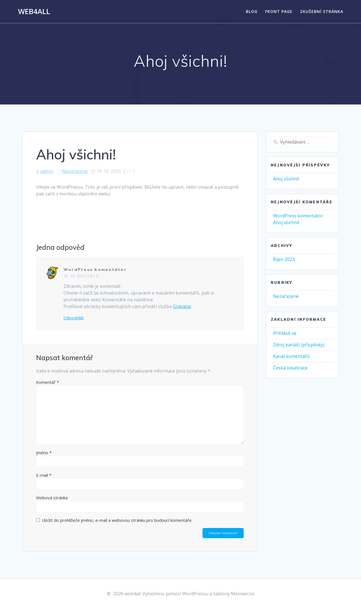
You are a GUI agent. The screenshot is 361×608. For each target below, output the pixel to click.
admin (46, 171)
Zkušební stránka (321, 11)
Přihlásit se (284, 333)
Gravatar (182, 306)
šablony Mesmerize (233, 594)
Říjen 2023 (284, 259)
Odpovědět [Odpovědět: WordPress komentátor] (73, 318)
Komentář (47, 382)
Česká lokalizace (290, 368)
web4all (34, 11)
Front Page (278, 11)
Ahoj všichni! (286, 179)
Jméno (44, 452)
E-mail (43, 475)
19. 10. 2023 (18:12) (81, 276)
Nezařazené (75, 171)
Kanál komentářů (291, 356)
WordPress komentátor (95, 269)
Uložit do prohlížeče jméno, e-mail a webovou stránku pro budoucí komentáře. (117, 520)
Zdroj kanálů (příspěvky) (298, 345)
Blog (251, 11)
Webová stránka (52, 497)
